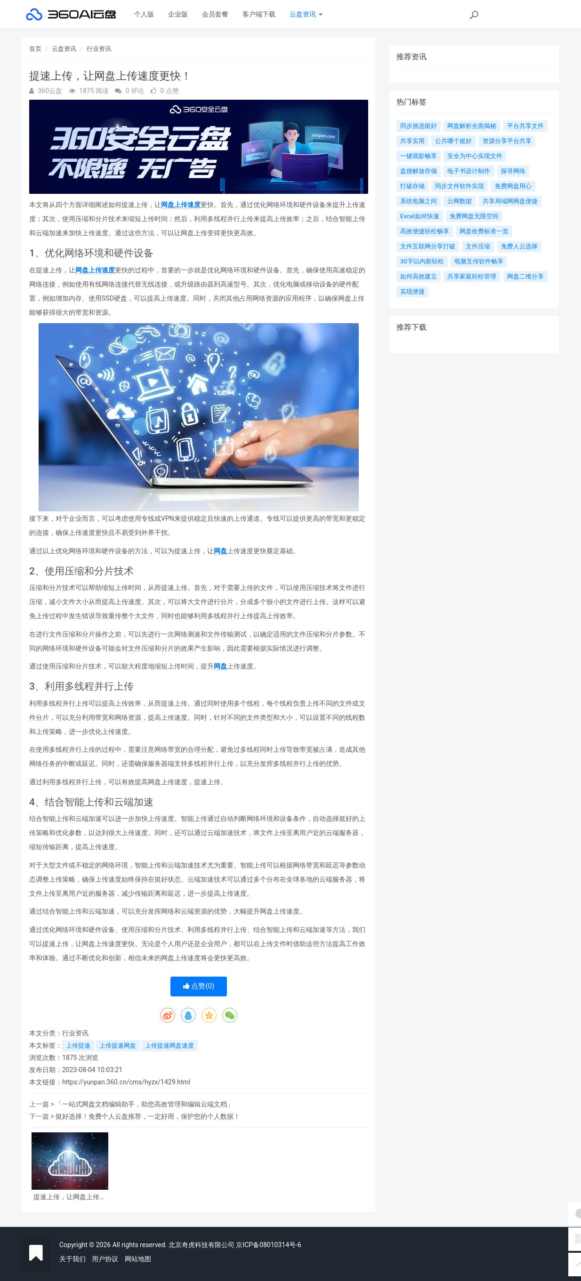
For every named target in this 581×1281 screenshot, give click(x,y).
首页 (35, 48)
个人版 (144, 14)
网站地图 (138, 1259)
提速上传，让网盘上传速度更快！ (69, 1197)
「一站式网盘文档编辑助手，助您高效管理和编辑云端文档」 (145, 1104)
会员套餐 (215, 14)
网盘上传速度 (181, 204)
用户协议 (105, 1259)
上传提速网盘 (117, 1045)
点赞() (199, 986)
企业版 (178, 14)
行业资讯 (99, 48)
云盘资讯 (306, 14)
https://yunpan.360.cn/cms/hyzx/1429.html (126, 1082)
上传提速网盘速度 (169, 1045)
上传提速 (78, 1045)
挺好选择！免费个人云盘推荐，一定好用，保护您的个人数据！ (148, 1116)
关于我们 (72, 1259)
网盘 (220, 551)
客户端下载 (258, 14)
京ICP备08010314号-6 (268, 1245)
